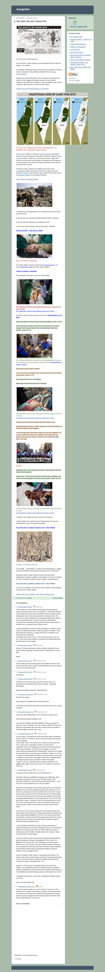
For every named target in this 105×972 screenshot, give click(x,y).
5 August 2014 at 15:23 (25, 672)
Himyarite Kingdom (24, 175)
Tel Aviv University (45, 154)
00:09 (30, 598)
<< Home (18, 959)
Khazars (25, 173)
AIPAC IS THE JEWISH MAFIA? (80, 60)
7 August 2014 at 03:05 (25, 679)
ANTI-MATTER (75, 49)
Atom (35, 955)
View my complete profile (78, 26)
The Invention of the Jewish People (27, 179)
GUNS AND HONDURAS (78, 44)
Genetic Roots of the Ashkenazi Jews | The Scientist (32, 88)
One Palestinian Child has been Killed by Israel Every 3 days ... (35, 418)
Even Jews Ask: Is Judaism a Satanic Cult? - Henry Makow (35, 583)
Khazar (42, 594)
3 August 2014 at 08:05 (25, 645)
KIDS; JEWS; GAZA (76, 37)
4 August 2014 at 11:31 (25, 661)
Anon (74, 24)
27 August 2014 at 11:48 (25, 734)
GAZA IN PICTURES (76, 52)
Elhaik (23, 594)
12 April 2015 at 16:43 (25, 770)
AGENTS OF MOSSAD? (78, 47)
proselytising (21, 171)
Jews (37, 594)
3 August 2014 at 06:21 (25, 607)
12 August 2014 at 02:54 (25, 694)
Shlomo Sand (20, 154)
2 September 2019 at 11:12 (26, 886)
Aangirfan (23, 9)
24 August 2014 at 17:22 (25, 712)
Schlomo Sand (49, 594)
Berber (41, 173)
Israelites (32, 594)
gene (27, 594)
